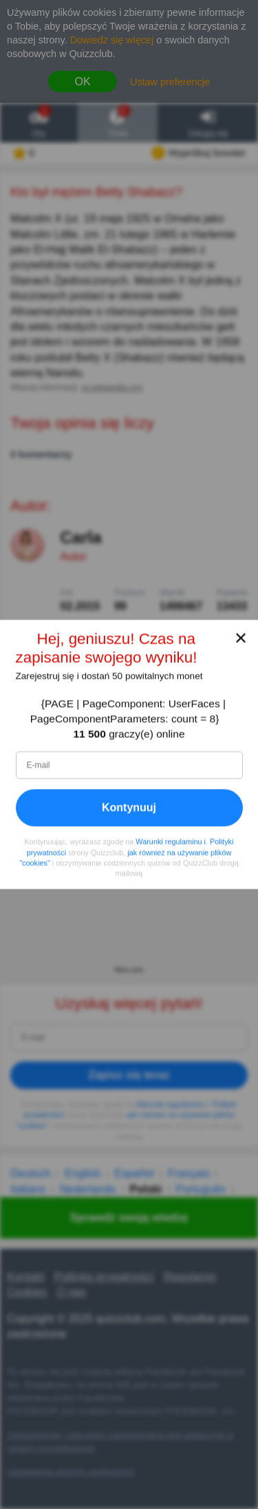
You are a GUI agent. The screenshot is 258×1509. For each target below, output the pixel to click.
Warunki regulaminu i (171, 842)
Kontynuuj (129, 808)
